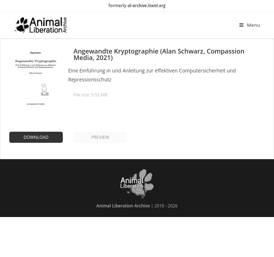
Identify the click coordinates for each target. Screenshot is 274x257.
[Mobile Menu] (249, 25)
